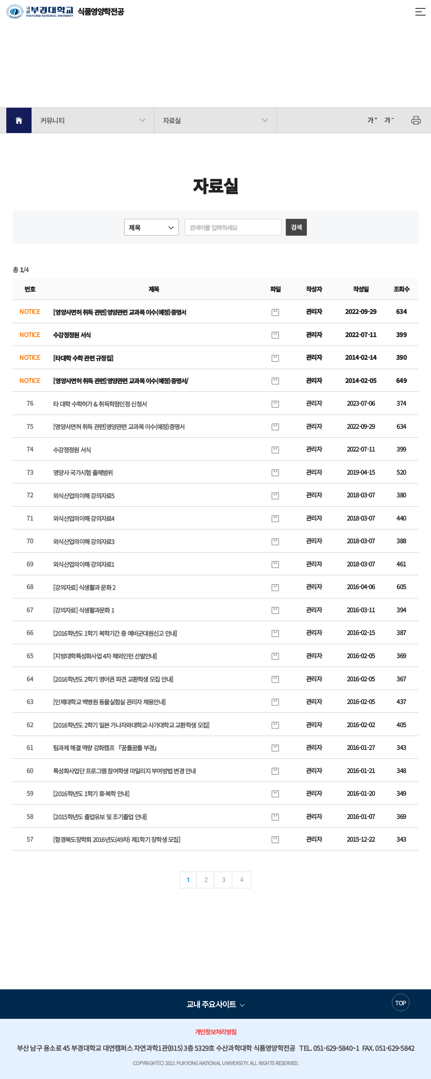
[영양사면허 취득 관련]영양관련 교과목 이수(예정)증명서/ (121, 380)
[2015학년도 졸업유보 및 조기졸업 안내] (99, 816)
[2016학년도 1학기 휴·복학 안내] (91, 793)
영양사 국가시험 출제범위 (82, 472)
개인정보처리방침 (215, 1031)
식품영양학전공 (64, 11)
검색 (296, 227)
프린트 (416, 120)
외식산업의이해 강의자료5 (83, 495)
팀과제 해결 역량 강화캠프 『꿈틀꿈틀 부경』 (106, 747)
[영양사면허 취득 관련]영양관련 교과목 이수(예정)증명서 (119, 312)
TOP (400, 1003)
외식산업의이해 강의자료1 (83, 564)
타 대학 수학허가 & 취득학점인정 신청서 (99, 403)
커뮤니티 (52, 120)
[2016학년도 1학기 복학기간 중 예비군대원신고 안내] (115, 633)
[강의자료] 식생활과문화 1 (83, 610)
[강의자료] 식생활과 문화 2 (84, 587)
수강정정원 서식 (71, 334)
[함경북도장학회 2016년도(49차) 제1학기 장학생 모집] (116, 839)
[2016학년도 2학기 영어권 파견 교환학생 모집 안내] (113, 679)
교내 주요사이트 (211, 1004)
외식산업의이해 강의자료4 (83, 518)
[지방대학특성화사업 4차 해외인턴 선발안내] (105, 655)
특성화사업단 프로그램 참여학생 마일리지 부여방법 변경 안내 (124, 770)
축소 (388, 120)
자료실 (172, 120)
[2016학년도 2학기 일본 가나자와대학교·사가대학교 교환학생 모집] (131, 724)
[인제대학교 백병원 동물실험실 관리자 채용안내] (109, 701)
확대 (372, 120)
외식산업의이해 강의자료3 (83, 541)
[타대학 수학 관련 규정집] (83, 357)
